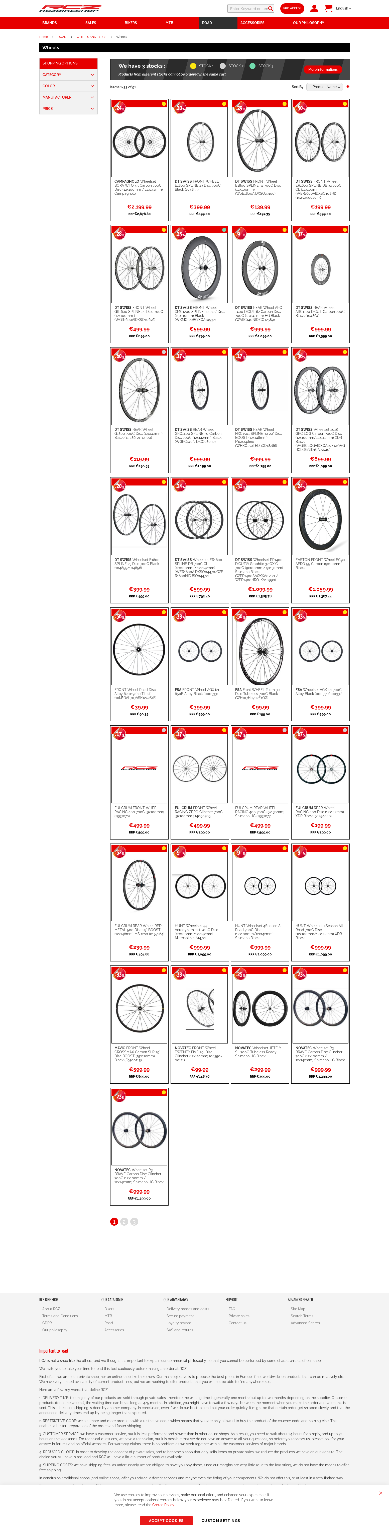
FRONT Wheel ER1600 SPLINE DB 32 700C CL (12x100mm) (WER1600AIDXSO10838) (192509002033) (318, 189)
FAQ (232, 1309)
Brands (49, 23)
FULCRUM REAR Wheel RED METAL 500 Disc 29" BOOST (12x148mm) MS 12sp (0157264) (139, 930)
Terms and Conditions (60, 1316)
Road (108, 1323)
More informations (323, 69)
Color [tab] (49, 86)
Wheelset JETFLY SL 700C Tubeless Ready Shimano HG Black (258, 1052)
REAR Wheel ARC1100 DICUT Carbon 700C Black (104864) (320, 312)
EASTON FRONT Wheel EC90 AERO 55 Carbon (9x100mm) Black (320, 564)
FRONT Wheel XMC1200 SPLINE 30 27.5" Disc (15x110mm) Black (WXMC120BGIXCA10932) (200, 314)
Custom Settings (221, 1521)
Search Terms (302, 1316)
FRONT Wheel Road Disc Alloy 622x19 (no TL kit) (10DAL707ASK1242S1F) (135, 694)
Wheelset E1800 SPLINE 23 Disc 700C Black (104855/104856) (137, 564)
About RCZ (51, 1309)
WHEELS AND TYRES (91, 37)
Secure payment (180, 1316)
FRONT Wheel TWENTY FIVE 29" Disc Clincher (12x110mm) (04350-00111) (198, 1054)
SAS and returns (180, 1330)
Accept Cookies (166, 1521)
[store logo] (70, 8)
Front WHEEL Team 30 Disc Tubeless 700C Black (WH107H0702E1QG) (257, 694)
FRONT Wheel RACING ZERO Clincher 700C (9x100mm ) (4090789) (199, 812)
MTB (108, 1316)
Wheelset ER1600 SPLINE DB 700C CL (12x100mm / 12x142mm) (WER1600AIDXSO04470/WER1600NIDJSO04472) (199, 568)
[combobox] (244, 9)
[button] (343, 8)
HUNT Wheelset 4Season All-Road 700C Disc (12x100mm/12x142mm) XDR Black (320, 932)
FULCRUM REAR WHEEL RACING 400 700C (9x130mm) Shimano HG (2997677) (259, 812)
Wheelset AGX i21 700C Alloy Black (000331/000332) (319, 692)
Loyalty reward (179, 1323)
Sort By (298, 87)
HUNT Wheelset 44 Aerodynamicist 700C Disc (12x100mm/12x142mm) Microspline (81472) (196, 932)
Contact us (237, 1323)
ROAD (62, 37)
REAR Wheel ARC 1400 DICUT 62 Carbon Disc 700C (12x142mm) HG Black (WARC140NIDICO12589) (258, 314)
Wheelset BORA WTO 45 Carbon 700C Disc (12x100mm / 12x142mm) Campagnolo (138, 187)
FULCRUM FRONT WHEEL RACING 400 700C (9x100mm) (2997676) (139, 812)
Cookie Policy (163, 1505)
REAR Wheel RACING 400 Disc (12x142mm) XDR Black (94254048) (320, 812)
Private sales (239, 1316)
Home (44, 37)
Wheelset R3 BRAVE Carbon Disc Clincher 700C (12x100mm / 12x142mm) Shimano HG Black (320, 1054)
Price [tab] (48, 109)
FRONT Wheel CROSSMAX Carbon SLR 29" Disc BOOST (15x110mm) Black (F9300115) (137, 1054)
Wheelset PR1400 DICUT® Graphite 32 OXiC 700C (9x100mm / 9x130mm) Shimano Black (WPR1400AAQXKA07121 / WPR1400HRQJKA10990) (259, 570)
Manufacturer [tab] (57, 97)
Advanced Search (305, 1323)
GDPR (47, 1323)
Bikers (109, 1309)
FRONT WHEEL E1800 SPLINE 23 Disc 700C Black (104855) (198, 185)
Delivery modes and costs (188, 1309)
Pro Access (292, 8)
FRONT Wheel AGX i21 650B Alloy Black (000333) (197, 692)
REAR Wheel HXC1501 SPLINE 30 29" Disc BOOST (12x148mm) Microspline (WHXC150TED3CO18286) (258, 438)
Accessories (114, 1330)
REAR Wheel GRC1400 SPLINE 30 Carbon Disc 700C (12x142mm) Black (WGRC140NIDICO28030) (198, 436)
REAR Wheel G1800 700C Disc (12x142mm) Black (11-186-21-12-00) (138, 434)
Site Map (298, 1309)
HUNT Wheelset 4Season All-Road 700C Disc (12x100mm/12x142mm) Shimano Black (259, 932)
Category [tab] (52, 75)
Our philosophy (54, 1330)
